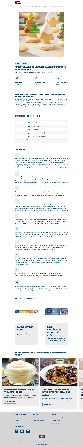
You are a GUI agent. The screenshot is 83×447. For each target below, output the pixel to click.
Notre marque (18, 418)
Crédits (21, 441)
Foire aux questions (38, 418)
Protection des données (32, 441)
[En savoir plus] (10, 401)
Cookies (44, 441)
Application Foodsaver (39, 420)
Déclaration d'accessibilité (57, 441)
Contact (17, 423)
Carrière (17, 420)
